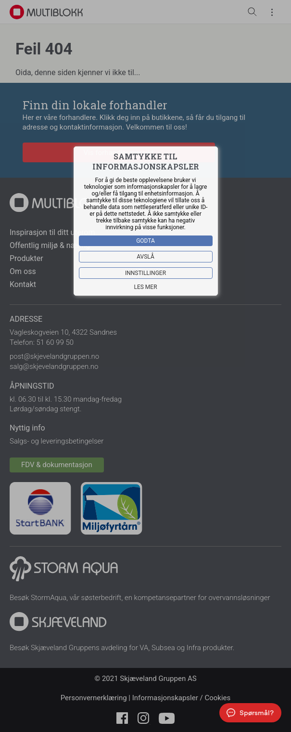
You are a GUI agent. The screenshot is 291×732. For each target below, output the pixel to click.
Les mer (145, 287)
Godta (145, 240)
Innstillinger (145, 273)
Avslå (145, 256)
